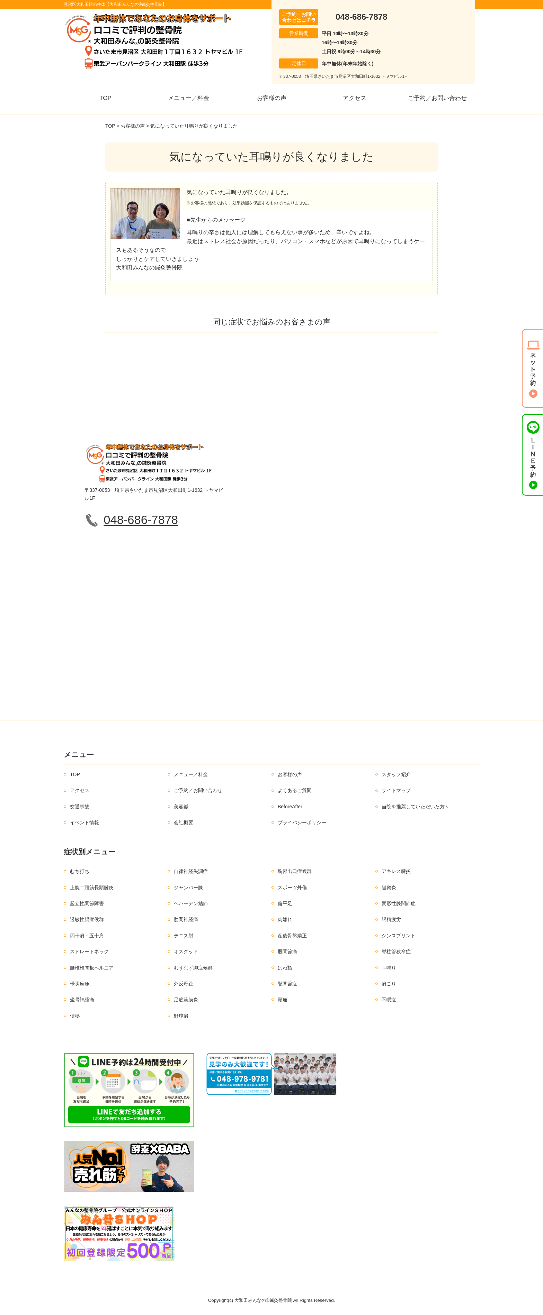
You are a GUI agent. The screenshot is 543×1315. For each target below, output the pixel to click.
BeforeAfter (290, 806)
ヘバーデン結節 (191, 903)
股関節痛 (287, 951)
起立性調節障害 (87, 903)
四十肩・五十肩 (87, 935)
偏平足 (285, 903)
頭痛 (282, 999)
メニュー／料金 (188, 98)
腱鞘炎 (389, 887)
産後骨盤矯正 (292, 935)
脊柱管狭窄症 (396, 951)
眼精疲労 (391, 919)
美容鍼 (181, 806)
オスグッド (186, 951)
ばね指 (285, 968)
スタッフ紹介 (396, 774)
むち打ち (79, 871)
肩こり (389, 983)
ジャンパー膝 (188, 887)
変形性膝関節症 (399, 903)
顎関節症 (287, 983)
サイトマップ (396, 790)
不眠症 (389, 999)
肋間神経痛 (186, 919)
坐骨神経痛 (82, 999)
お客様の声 (271, 98)
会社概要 (183, 822)
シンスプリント (399, 935)
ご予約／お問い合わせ (437, 98)
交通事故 (79, 806)
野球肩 (181, 1016)
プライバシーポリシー (302, 822)
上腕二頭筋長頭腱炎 (92, 887)
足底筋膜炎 (186, 999)
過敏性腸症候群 (87, 919)
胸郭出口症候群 (295, 871)
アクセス (354, 98)
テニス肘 (183, 935)
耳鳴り (389, 968)
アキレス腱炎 (396, 871)
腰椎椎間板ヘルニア (92, 968)
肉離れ (285, 919)
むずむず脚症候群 (193, 968)
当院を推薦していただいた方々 (415, 806)
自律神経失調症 (191, 871)
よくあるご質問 (295, 790)
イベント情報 (84, 822)
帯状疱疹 (79, 983)
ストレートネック (89, 951)
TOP (105, 98)
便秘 (75, 1016)
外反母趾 (183, 983)
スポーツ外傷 (292, 887)
